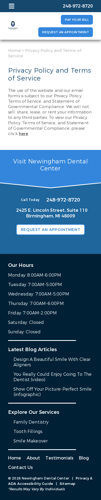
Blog (84, 458)
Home (14, 50)
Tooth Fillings (28, 431)
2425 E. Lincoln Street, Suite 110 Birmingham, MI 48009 (52, 213)
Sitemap (67, 483)
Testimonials (60, 458)
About (33, 458)
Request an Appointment (65, 32)
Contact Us (20, 467)
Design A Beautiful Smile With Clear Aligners (52, 362)
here (23, 133)
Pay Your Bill (77, 20)
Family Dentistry (31, 422)
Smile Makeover (30, 441)
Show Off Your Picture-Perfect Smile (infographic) (52, 391)
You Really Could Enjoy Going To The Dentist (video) (52, 376)
